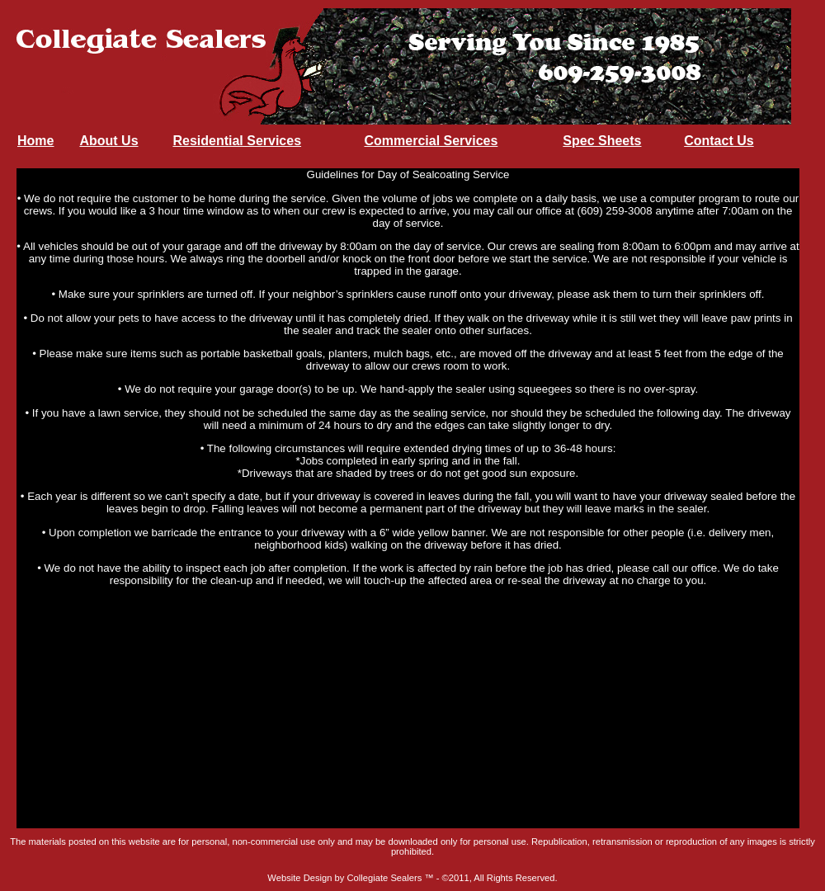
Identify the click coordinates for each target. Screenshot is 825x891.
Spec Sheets (602, 141)
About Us (108, 141)
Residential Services (236, 141)
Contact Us (718, 141)
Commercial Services (430, 141)
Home (35, 141)
